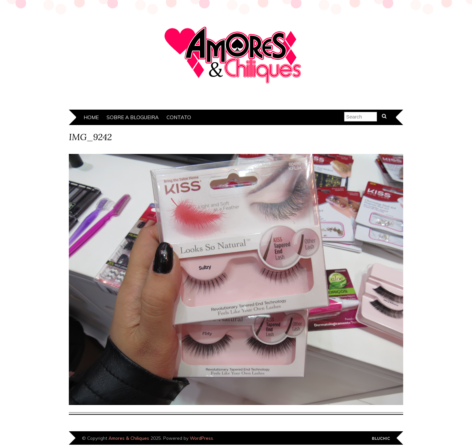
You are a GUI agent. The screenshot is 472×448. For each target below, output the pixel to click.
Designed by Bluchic (381, 438)
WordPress (201, 438)
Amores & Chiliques (128, 438)
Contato (179, 117)
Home (91, 117)
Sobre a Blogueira (133, 117)
